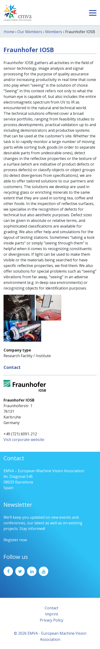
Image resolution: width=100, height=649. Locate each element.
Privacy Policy (51, 620)
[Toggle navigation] (92, 13)
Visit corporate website (24, 439)
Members (53, 31)
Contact (51, 607)
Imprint (51, 614)
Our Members (29, 31)
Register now (15, 539)
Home (9, 31)
